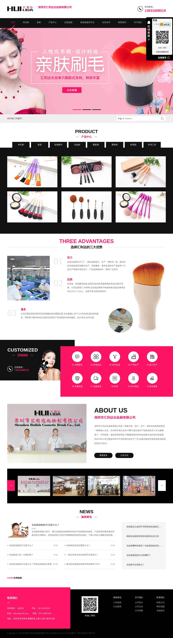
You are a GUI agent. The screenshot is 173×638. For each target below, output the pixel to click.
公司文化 (124, 455)
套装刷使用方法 (87, 22)
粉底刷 (133, 145)
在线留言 (161, 611)
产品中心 (53, 22)
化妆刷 (77, 145)
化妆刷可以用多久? (135, 565)
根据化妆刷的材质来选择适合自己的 (143, 536)
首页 (13, 22)
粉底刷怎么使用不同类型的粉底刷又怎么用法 (144, 527)
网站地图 (161, 606)
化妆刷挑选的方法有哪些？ (139, 555)
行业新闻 (117, 606)
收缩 (148, 32)
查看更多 (103, 455)
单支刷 (26, 22)
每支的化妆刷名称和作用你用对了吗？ (83, 564)
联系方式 (161, 602)
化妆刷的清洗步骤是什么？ (78, 545)
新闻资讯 (122, 22)
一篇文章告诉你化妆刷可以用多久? (81, 555)
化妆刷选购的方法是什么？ (45, 525)
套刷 (39, 22)
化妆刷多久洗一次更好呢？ (21, 555)
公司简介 (139, 602)
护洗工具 (152, 145)
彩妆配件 (58, 145)
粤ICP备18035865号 (86, 633)
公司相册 (139, 611)
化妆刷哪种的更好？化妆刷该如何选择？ (144, 546)
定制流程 (68, 22)
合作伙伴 (106, 22)
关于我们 (138, 22)
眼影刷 (96, 145)
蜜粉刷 (115, 145)
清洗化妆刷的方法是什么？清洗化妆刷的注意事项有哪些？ (31, 564)
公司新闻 (117, 602)
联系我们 (161, 597)
